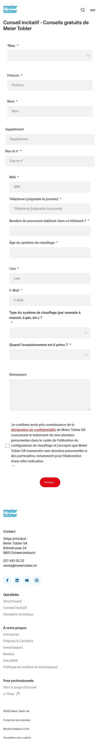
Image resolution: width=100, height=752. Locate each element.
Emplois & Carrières (18, 641)
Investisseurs (13, 647)
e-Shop (11, 694)
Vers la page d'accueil (19, 687)
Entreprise (11, 634)
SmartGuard (12, 601)
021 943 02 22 (13, 560)
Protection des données (16, 720)
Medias (8, 654)
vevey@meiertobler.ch (20, 565)
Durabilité (10, 660)
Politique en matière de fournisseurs (30, 667)
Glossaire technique (18, 614)
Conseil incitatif (15, 608)
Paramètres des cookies (17, 738)
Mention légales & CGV (16, 729)
